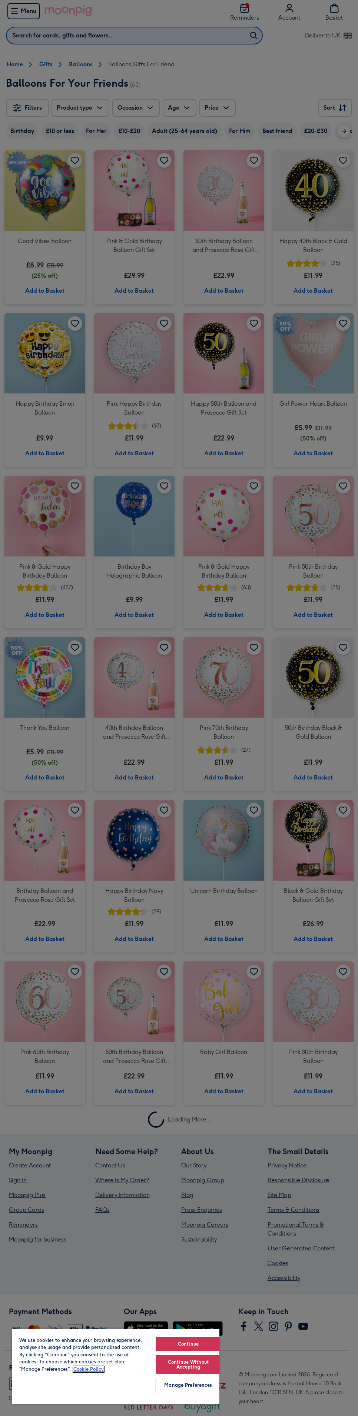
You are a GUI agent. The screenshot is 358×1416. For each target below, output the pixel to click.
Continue (188, 1344)
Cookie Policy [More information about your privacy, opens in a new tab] (88, 1369)
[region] (115, 1366)
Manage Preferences (188, 1385)
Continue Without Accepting (188, 1364)
